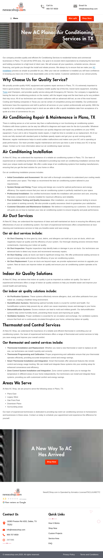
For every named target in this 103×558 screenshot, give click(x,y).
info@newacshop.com (16, 530)
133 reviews (23, 499)
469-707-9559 (52, 9)
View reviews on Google (14, 502)
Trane (5, 92)
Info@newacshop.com (88, 9)
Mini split (73, 18)
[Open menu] (14, 18)
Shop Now (87, 18)
